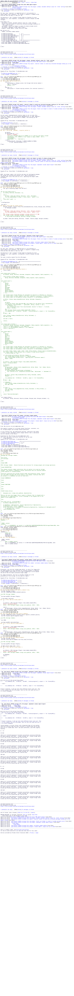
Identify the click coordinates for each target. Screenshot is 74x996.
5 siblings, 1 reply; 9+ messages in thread (13, 291)
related (15, 121)
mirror (30, 2)
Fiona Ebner (17, 287)
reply (11, 68)
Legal (37, 994)
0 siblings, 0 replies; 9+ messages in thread (14, 845)
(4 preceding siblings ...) (19, 671)
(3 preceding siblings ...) (19, 499)
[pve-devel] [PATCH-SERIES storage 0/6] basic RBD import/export (28, 73)
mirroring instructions (22, 991)
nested (19, 68)
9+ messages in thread (28, 68)
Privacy (32, 994)
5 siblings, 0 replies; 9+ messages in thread (14, 79)
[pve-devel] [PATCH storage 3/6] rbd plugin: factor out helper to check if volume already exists (39, 129)
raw (32, 11)
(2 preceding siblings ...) (19, 283)
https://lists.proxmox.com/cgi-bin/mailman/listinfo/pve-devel (17, 64)
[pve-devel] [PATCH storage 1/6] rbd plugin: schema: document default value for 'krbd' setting (38, 7)
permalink (26, 11)
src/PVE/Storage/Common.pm (8, 527)
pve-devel (6, 13)
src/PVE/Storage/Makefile (8, 530)
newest (32, 971)
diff (2, 91)
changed (7, 88)
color (25, 2)
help (21, 2)
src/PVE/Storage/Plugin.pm (8, 694)
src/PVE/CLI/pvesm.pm (6, 146)
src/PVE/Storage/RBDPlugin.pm (9, 87)
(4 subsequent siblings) (18, 78)
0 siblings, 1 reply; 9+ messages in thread (13, 808)
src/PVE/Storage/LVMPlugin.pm (9, 693)
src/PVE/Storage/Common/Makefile (10, 528)
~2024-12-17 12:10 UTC (23, 971)
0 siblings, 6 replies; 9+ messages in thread (14, 10)
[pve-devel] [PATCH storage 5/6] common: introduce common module (30, 288)
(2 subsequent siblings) (18, 197)
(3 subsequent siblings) (18, 130)
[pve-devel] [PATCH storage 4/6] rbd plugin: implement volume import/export (33, 196)
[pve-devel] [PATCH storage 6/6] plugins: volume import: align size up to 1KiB (34, 290)
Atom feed (36, 2)
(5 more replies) (16, 9)
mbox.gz (25, 973)
